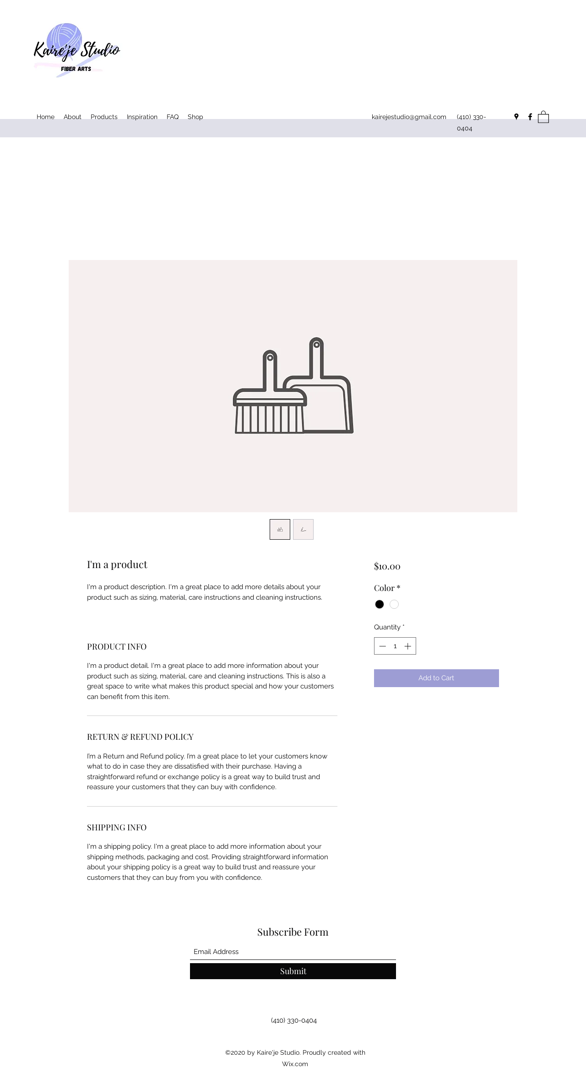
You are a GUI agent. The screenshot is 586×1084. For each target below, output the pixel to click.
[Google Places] (516, 116)
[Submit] (293, 971)
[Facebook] (530, 116)
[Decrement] (381, 646)
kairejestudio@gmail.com (409, 116)
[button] (543, 116)
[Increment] (408, 646)
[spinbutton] (394, 646)
